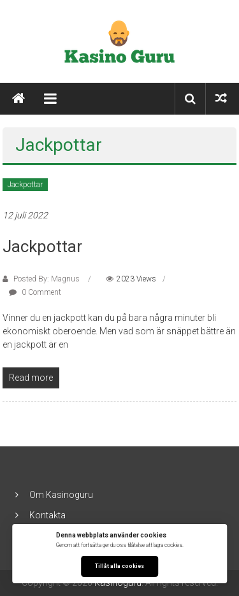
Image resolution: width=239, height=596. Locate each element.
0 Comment (35, 292)
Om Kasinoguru (61, 495)
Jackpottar (25, 184)
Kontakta (47, 515)
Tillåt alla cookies (119, 566)
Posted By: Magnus (46, 278)
